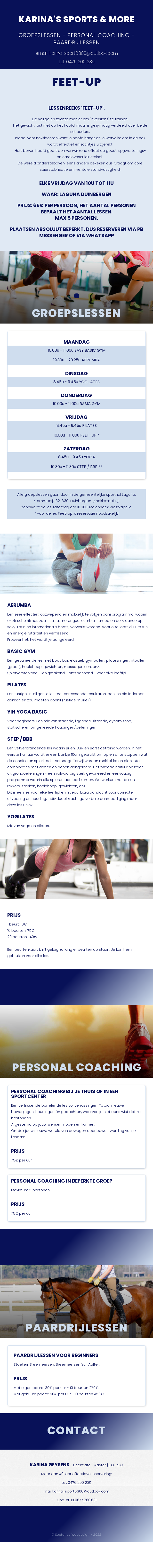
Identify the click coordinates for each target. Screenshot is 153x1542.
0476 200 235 (79, 1482)
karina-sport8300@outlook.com (80, 1491)
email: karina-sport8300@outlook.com (76, 54)
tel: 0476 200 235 (77, 62)
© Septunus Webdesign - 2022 (76, 1535)
